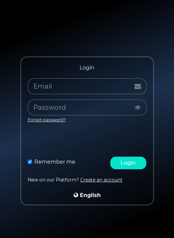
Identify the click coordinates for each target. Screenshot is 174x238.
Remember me (54, 162)
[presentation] (87, 141)
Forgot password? (47, 119)
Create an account (101, 180)
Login (128, 163)
